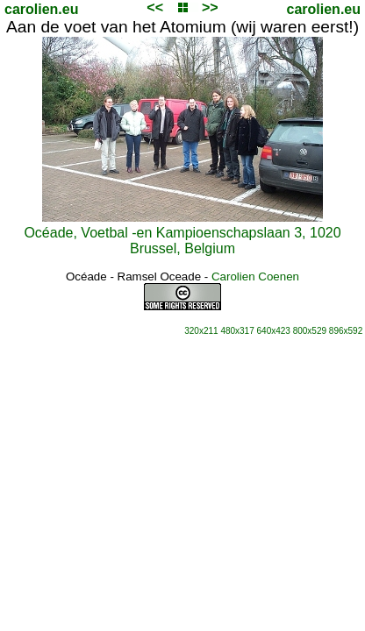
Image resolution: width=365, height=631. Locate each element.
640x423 (273, 331)
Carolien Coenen (255, 276)
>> (210, 7)
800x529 (309, 331)
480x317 (237, 331)
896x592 (345, 331)
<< (155, 7)
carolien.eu (41, 9)
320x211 (201, 331)
